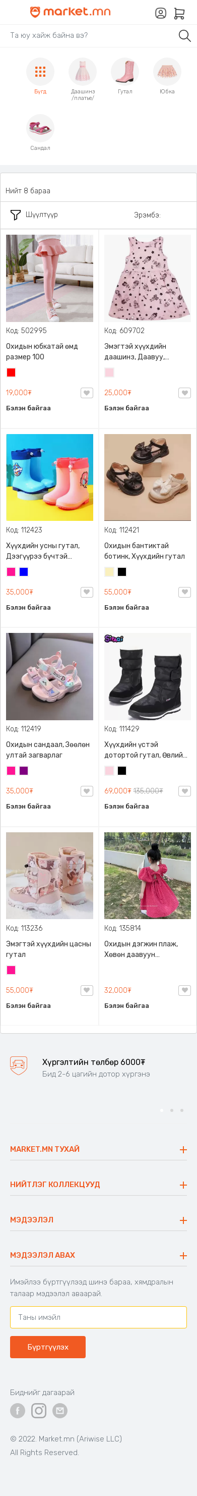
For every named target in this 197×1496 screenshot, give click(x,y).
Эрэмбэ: (147, 215)
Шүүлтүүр (34, 214)
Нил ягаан (24, 772)
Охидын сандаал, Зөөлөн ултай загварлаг (48, 750)
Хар (122, 573)
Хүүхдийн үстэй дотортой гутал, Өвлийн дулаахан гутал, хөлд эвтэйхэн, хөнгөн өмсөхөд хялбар (145, 750)
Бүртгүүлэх (48, 1347)
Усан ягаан (109, 373)
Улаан (11, 373)
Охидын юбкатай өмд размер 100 (42, 351)
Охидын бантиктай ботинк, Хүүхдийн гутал (144, 551)
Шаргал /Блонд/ (109, 573)
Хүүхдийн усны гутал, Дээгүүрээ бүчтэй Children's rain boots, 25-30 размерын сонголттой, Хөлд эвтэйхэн (46, 552)
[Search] (88, 35)
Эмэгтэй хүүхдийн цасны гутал (48, 949)
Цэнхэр (24, 573)
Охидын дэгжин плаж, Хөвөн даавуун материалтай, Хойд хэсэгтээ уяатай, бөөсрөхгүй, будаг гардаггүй (141, 950)
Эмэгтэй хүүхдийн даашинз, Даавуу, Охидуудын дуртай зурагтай (137, 352)
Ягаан (11, 573)
